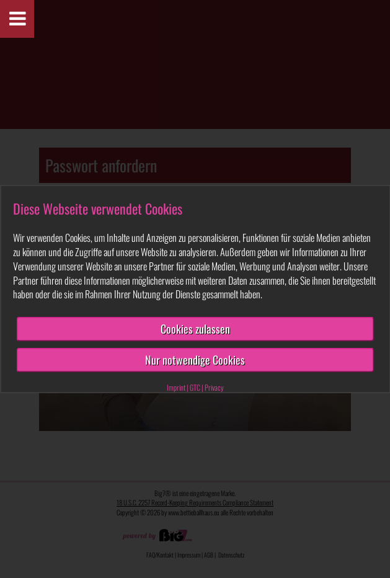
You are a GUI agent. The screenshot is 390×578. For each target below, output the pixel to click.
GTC (195, 386)
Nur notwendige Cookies (195, 360)
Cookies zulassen (195, 329)
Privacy (214, 386)
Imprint (176, 386)
